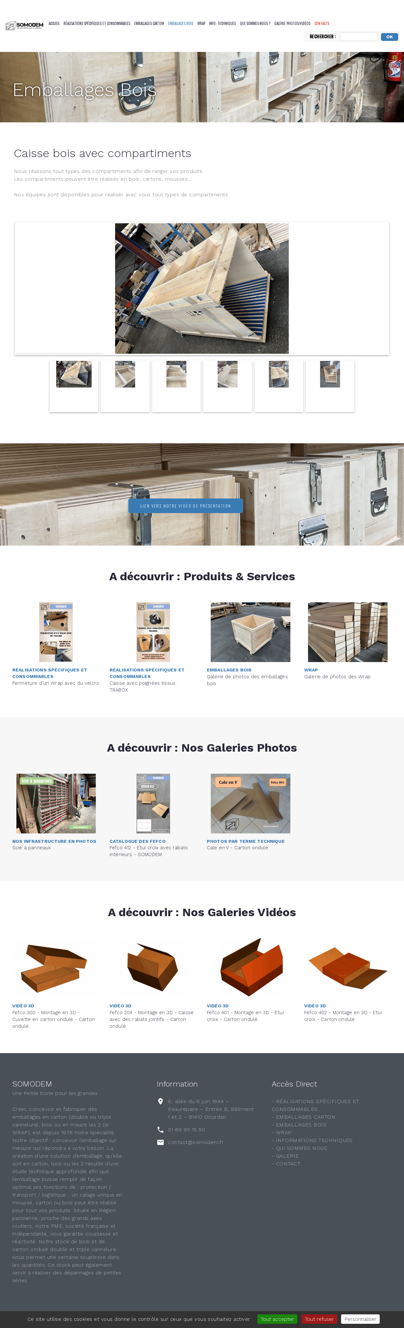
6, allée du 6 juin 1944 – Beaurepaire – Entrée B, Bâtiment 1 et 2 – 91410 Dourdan (211, 1109)
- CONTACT (286, 1164)
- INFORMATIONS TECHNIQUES (312, 1140)
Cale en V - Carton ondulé (237, 840)
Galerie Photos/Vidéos (292, 23)
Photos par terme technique (246, 833)
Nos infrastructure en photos (54, 833)
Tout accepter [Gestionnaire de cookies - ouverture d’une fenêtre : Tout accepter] (277, 1319)
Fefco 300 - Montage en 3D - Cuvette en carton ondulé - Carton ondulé (53, 1010)
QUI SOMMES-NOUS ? (255, 23)
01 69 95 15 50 (186, 1129)
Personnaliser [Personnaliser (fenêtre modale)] (360, 1319)
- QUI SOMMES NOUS (299, 1148)
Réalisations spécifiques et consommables (97, 23)
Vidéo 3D (23, 996)
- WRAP (281, 1132)
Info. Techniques (222, 23)
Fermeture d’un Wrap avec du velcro (55, 675)
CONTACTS (322, 23)
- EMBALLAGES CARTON (303, 1117)
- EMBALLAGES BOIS (299, 1125)
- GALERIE (285, 1156)
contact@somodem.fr (196, 1142)
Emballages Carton (149, 23)
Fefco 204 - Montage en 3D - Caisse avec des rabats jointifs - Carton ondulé (152, 1010)
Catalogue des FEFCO (138, 832)
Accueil (54, 23)
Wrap (201, 23)
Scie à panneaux (31, 840)
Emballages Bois (180, 23)
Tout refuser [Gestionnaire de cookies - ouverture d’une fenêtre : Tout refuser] (319, 1319)
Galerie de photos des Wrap (337, 669)
